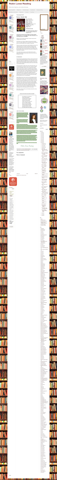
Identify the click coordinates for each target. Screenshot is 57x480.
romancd (42, 416)
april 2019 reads (43, 258)
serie (41, 432)
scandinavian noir (43, 425)
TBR (41, 443)
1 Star (41, 231)
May (42, 215)
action (41, 254)
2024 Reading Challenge (11, 35)
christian (42, 284)
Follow (41, 126)
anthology (42, 256)
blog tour (42, 274)
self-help (42, 428)
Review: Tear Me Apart (45, 152)
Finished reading (43, 317)
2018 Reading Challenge (11, 112)
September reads (43, 429)
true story (42, 451)
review (42, 411)
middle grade (42, 362)
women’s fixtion (43, 465)
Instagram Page (40, 9)
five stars (42, 318)
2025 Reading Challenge (11, 25)
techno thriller (42, 445)
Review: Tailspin (44, 168)
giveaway (42, 321)
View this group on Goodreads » (11, 226)
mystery (42, 370)
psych (41, 396)
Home (27, 173)
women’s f (42, 460)
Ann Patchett (43, 44)
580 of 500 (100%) (11, 89)
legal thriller (42, 346)
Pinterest (21, 12)
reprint (42, 409)
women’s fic (42, 461)
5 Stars (42, 246)
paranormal (42, 384)
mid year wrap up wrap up (44, 359)
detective (23, 150)
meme (41, 355)
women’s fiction (43, 464)
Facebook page (26, 9)
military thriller (43, 363)
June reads (42, 344)
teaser (41, 444)
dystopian (42, 306)
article (41, 260)
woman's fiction (43, 458)
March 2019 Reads (43, 349)
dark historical (42, 298)
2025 (41, 133)
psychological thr (43, 400)
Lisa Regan (43, 52)
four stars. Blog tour (43, 320)
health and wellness (43, 325)
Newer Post (18, 173)
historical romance (43, 331)
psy (41, 395)
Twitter (26, 12)
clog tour (42, 289)
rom (41, 414)
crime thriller (42, 297)
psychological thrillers (44, 402)
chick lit (42, 282)
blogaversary (42, 275)
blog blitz (42, 273)
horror (41, 335)
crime (21, 150)
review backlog (43, 412)
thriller (28, 150)
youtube (42, 472)
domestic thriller (43, 304)
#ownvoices (42, 230)
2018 (41, 142)
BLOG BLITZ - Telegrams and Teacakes (44, 206)
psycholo (42, 397)
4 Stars (19, 150)
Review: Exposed (44, 164)
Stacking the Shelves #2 (45, 159)
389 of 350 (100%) (11, 41)
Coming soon (42, 290)
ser (41, 430)
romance (42, 417)
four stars (42, 319)
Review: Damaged (44, 165)
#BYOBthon (42, 229)
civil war (42, 286)
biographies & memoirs (44, 272)
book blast (42, 276)
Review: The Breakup (44, 155)
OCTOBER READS (43, 380)
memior (42, 356)
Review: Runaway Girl (45, 186)
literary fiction (42, 347)
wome (41, 459)
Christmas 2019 (43, 285)
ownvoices (42, 382)
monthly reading (43, 364)
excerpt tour (42, 310)
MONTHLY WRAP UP (44, 365)
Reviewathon (42, 413)
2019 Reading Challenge (11, 102)
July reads (42, 343)
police (25, 150)
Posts (11, 62)
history (42, 334)
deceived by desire (43, 300)
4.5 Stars (42, 245)
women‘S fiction (43, 463)
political (42, 387)
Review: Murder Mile (44, 158)
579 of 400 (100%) (11, 79)
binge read (42, 271)
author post (42, 270)
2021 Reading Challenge (11, 83)
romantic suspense (43, 424)
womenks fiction (43, 466)
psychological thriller (43, 401)
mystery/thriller (43, 372)
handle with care (43, 324)
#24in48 (42, 228)
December (43, 143)
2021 (41, 138)
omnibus (42, 381)
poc (41, 385)
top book (42, 448)
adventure (42, 255)
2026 (41, 132)
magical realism (43, 348)
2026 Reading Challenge (11, 15)
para (41, 383)
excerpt (42, 309)
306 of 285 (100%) (11, 118)
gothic (41, 322)
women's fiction (43, 462)
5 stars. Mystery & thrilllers (44, 249)
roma (41, 415)
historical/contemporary (44, 333)
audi (41, 261)
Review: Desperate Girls (45, 193)
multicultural (42, 368)
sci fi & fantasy (43, 426)
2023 (41, 136)
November (43, 144)
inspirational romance (43, 337)
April (41, 257)
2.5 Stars (42, 233)
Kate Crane (42, 49)
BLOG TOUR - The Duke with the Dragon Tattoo (45, 150)
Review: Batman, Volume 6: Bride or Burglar (44, 211)
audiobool (42, 267)
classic (42, 287)
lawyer (42, 345)
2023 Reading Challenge (11, 44)
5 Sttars (42, 253)
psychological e (43, 399)
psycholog (42, 398)
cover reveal (42, 291)
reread (41, 410)
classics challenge (43, 288)
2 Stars (42, 232)
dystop (42, 305)
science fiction (43, 427)
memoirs (42, 358)
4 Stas (41, 244)
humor (42, 336)
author (41, 269)
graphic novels (43, 323)
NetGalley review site (13, 12)
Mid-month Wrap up (43, 361)
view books (13, 22)
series (26, 150)
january (42, 342)
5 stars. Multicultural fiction (44, 247)
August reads (42, 268)
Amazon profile (12, 9)
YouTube (32, 12)
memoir (42, 357)
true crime (42, 449)
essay (41, 308)
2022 (41, 137)
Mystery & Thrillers (43, 371)
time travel (42, 447)
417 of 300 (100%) (11, 31)
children (42, 283)
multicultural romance (43, 369)
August (43, 148)
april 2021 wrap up (43, 259)
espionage (42, 307)
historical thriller (43, 332)
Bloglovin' (19, 9)
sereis (41, 431)
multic (41, 367)
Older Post (36, 173)
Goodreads (33, 9)
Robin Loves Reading (20, 3)
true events (42, 450)
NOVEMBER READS (44, 379)
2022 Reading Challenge (11, 73)
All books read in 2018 (44, 221)
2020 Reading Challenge (11, 92)
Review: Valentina (44, 194)
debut (41, 299)
